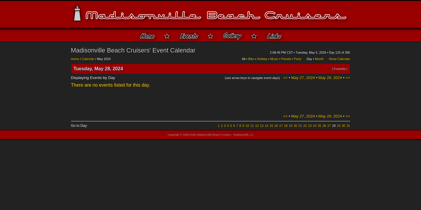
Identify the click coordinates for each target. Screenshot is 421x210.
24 (314, 125)
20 (295, 125)
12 (257, 125)
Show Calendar (339, 59)
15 (271, 125)
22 (305, 125)
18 (286, 125)
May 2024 (104, 59)
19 (290, 125)
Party (297, 59)
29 (339, 125)
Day (309, 59)
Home (75, 59)
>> (348, 78)
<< (285, 78)
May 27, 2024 (303, 78)
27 (329, 125)
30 (343, 125)
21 (300, 125)
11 (252, 125)
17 (281, 125)
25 (319, 125)
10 (247, 125)
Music (274, 59)
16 (276, 125)
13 (261, 125)
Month (319, 59)
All (243, 59)
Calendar (88, 59)
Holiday (262, 59)
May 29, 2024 (330, 78)
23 (310, 125)
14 (266, 125)
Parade (286, 59)
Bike (251, 59)
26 (324, 125)
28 (334, 125)
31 (348, 125)
